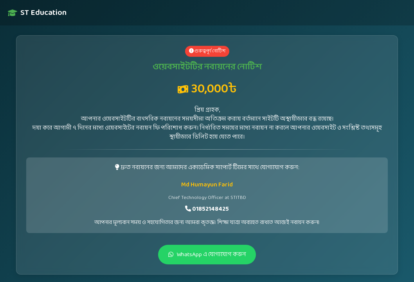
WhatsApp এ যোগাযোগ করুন (207, 254)
